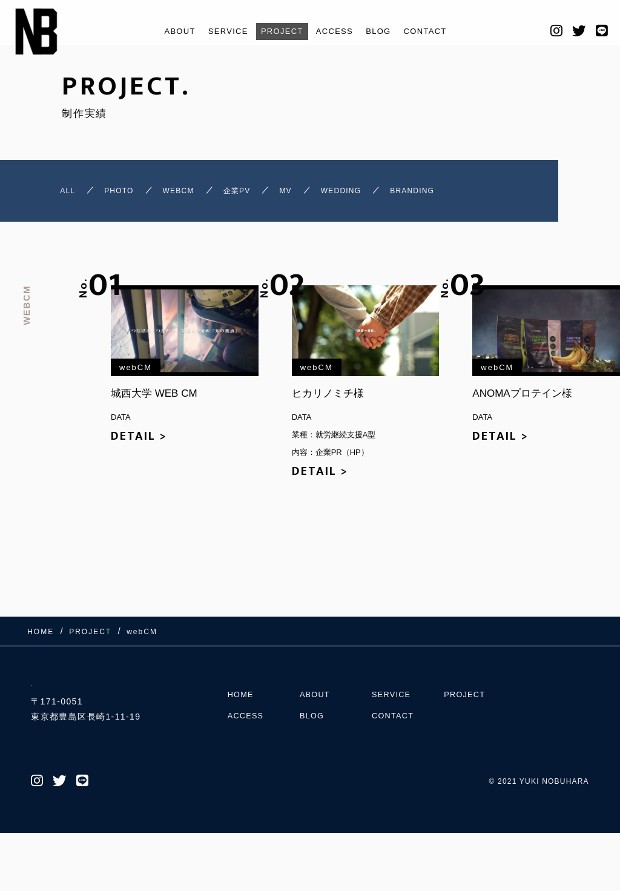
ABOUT (165, 31)
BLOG (386, 31)
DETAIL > (139, 444)
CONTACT (438, 31)
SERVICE (219, 31)
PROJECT (279, 31)
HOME (242, 741)
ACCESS (338, 31)
